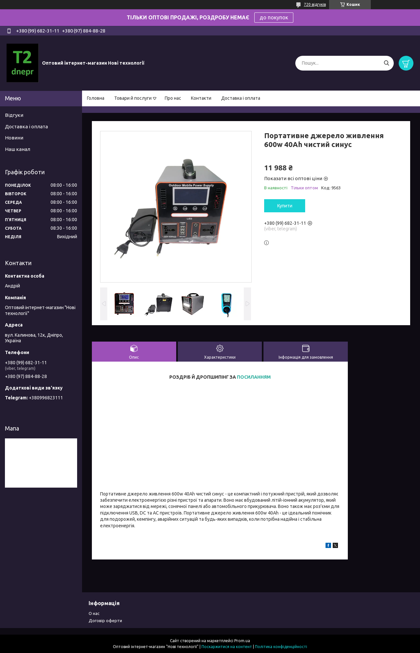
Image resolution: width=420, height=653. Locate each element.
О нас (94, 613)
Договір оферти (105, 620)
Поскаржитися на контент (226, 646)
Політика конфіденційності (281, 646)
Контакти (201, 98)
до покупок (274, 17)
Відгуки (14, 115)
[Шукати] (386, 63)
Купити (284, 205)
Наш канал (17, 149)
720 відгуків (315, 4)
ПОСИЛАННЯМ (254, 377)
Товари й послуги (133, 98)
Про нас (173, 98)
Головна (95, 98)
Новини (14, 137)
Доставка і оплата (240, 98)
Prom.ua (242, 641)
